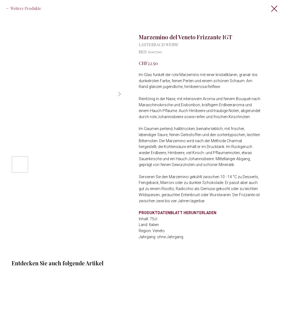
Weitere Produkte (26, 8)
